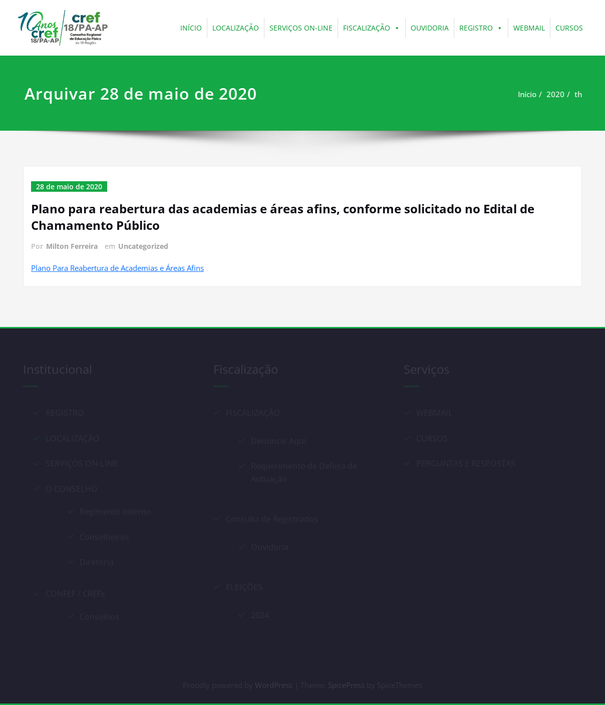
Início (531, 94)
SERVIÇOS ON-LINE (301, 28)
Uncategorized (143, 246)
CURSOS (569, 28)
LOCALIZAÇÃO (235, 28)
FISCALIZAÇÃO (371, 28)
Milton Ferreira (72, 246)
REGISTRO (481, 28)
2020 (560, 94)
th (582, 94)
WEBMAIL (529, 28)
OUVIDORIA (430, 28)
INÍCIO (191, 28)
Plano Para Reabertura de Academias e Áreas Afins (117, 268)
